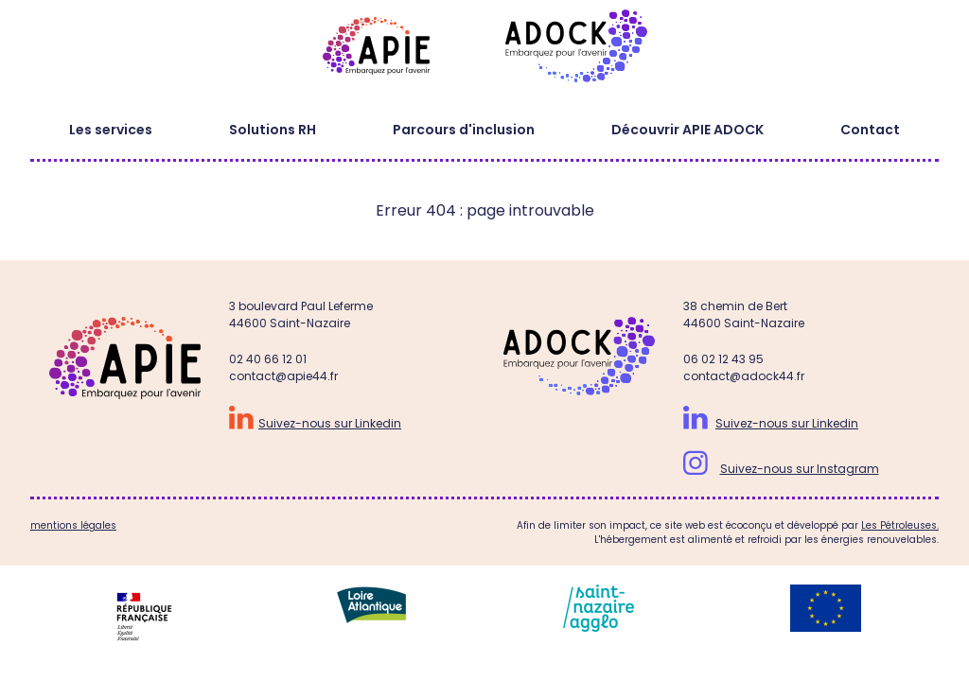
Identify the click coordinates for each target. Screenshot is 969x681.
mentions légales (73, 525)
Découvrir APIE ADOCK (687, 129)
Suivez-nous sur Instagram (799, 469)
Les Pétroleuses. (900, 525)
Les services (110, 129)
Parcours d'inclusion (464, 129)
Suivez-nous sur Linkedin (329, 423)
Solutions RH (272, 129)
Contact (870, 129)
